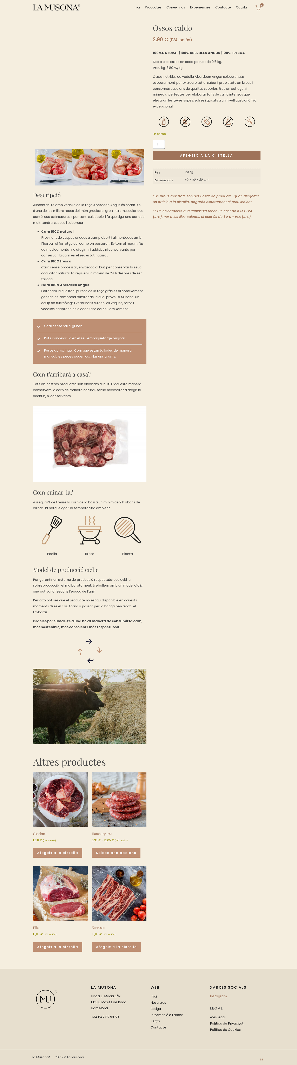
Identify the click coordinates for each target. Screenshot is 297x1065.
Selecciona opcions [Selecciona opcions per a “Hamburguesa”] (116, 852)
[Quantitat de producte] (159, 144)
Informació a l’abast (167, 1015)
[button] (39, 168)
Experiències (200, 7)
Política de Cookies (225, 1029)
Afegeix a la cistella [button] (57, 852)
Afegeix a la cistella (206, 155)
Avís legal (217, 1017)
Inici (137, 7)
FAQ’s (155, 1021)
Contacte (223, 7)
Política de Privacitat (227, 1023)
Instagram (218, 996)
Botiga (156, 1008)
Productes (153, 7)
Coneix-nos (175, 7)
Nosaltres (158, 1002)
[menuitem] (241, 7)
